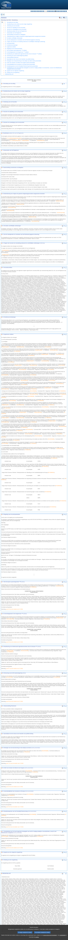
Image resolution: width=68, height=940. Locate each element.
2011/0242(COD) (20, 417)
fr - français (43, 11)
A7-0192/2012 (40, 400)
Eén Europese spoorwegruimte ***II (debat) (17, 50)
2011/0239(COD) (53, 350)
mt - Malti (54, 11)
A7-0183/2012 (62, 391)
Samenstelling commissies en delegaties (16, 34)
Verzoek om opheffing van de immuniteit (16, 27)
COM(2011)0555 (38, 350)
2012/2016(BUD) (38, 435)
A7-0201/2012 (34, 422)
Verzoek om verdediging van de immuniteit (16, 29)
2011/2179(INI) (5, 443)
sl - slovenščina (63, 11)
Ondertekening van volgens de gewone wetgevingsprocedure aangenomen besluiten (26, 36)
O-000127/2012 (5, 254)
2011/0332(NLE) (59, 383)
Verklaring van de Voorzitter (13, 25)
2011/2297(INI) (12, 400)
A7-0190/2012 (11, 795)
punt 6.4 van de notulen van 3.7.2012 (14, 847)
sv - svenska (66, 11)
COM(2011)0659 (5, 347)
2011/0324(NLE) (22, 369)
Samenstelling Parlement (12, 57)
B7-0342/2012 (48, 491)
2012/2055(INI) (45, 407)
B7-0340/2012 (59, 485)
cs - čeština (34, 11)
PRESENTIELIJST (9, 74)
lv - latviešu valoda (49, 11)
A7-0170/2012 (11, 362)
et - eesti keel (38, 11)
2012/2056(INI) (29, 429)
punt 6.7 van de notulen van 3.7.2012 (14, 668)
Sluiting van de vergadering (13, 72)
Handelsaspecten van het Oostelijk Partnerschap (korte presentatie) (22, 66)
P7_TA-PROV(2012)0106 (15, 140)
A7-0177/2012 (52, 380)
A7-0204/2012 (24, 427)
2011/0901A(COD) (34, 394)
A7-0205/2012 (19, 430)
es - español (32, 11)
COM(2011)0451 (5, 404)
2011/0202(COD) (33, 365)
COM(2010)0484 (25, 140)
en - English (41, 11)
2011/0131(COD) (60, 212)
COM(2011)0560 (5, 417)
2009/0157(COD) (32, 217)
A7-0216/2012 (16, 440)
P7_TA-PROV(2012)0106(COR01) (14, 138)
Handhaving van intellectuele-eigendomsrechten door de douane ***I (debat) (24, 53)
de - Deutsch (37, 11)
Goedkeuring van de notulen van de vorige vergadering (19, 24)
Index (3, 14)
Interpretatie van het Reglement (14, 32)
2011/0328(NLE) (4, 375)
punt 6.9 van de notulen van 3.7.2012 (14, 786)
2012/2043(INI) (51, 439)
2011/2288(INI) (30, 396)
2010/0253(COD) (60, 448)
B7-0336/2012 (54, 458)
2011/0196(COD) (20, 404)
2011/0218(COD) (5, 389)
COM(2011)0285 (9, 650)
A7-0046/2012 (10, 651)
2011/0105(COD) (12, 207)
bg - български (31, 11)
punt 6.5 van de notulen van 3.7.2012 (14, 609)
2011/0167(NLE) (62, 426)
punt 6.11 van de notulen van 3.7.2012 (14, 827)
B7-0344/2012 (53, 506)
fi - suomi (64, 11)
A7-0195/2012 (51, 404)
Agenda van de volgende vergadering (15, 70)
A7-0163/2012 (31, 355)
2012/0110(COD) (38, 412)
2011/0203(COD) (45, 361)
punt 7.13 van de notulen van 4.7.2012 (14, 763)
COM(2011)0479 (47, 387)
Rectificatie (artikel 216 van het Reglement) (17, 31)
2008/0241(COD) (20, 204)
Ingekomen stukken (11, 46)
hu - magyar (52, 11)
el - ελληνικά (40, 11)
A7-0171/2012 (62, 365)
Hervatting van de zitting (12, 22)
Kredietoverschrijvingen (12, 45)
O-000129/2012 (5, 250)
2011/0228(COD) (5, 422)
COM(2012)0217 (22, 412)
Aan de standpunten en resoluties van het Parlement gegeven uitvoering (23, 39)
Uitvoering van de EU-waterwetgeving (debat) (17, 55)
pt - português (58, 11)
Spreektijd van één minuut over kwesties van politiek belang (20, 59)
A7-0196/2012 (27, 449)
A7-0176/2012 (33, 375)
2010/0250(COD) (40, 140)
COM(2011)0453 (30, 361)
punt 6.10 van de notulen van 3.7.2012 (14, 806)
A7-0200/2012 (48, 417)
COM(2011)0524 (52, 421)
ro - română (60, 11)
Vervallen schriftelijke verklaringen (14, 38)
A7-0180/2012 (34, 389)
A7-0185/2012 (63, 394)
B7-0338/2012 (51, 472)
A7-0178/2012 (24, 384)
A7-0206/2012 (59, 433)
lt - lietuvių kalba (51, 11)
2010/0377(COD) (59, 201)
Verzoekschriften (11, 43)
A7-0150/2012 (48, 347)
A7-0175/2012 (51, 369)
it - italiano (48, 11)
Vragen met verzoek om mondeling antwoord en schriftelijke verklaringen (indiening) (26, 41)
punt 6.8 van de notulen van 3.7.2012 (14, 701)
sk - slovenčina (61, 11)
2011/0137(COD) (24, 650)
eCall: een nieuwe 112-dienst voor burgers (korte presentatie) (21, 62)
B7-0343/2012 (63, 500)
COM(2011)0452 (18, 365)
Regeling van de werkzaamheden (14, 48)
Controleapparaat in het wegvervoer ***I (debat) (18, 52)
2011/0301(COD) (20, 347)
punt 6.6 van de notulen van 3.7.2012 (14, 642)
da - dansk (35, 11)
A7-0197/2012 (7, 408)
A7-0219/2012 (33, 443)
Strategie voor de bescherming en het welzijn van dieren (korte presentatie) (24, 60)
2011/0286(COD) (59, 354)
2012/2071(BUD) (28, 433)
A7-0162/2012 (17, 351)
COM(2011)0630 (44, 354)
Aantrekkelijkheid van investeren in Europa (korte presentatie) (21, 64)
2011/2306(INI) (33, 391)
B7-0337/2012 (45, 466)
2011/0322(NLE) (24, 380)
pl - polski (57, 11)
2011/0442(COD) (35, 221)
